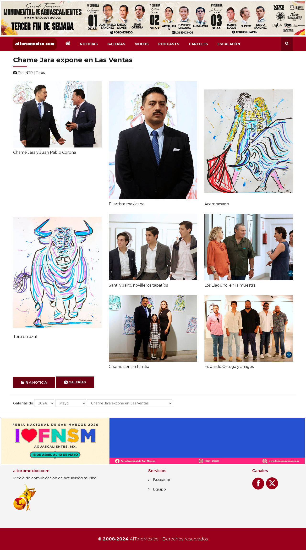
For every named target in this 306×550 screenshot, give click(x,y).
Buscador (161, 479)
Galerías (116, 44)
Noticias (89, 44)
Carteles (198, 44)
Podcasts (168, 44)
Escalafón (229, 44)
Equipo (159, 489)
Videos (142, 44)
